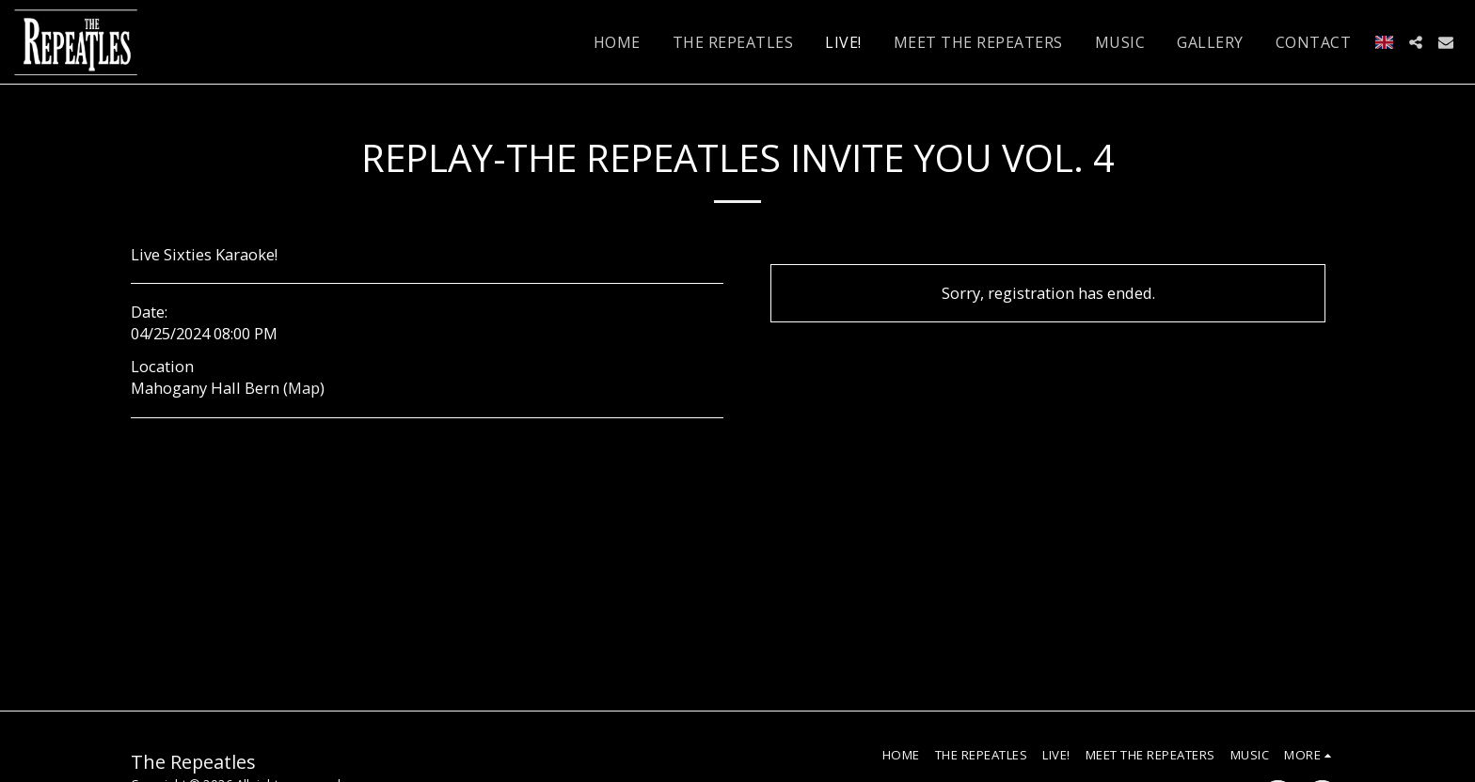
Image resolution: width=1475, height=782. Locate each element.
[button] (1416, 42)
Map (304, 388)
